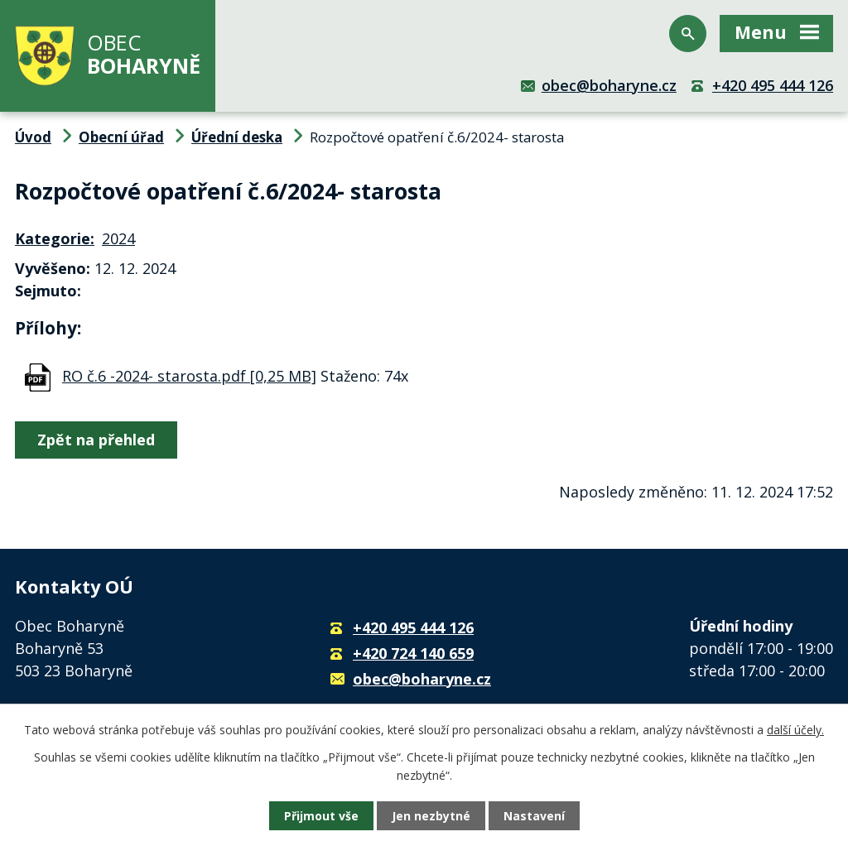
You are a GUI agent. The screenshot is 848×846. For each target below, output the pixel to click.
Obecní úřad (121, 137)
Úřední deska (236, 137)
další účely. (795, 730)
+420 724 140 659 (413, 653)
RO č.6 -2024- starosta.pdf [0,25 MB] (189, 376)
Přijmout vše (321, 816)
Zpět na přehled (96, 439)
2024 (118, 238)
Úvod (33, 137)
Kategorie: (54, 238)
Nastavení (534, 816)
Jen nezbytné (431, 816)
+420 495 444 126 (772, 85)
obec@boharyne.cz (609, 85)
